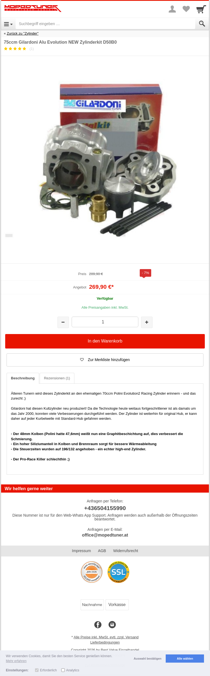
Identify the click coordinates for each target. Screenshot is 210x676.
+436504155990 (105, 508)
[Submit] (202, 23)
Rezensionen (57, 378)
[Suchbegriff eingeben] (105, 24)
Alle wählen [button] (185, 658)
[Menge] (105, 322)
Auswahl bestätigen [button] (147, 658)
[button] (105, 360)
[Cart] (201, 9)
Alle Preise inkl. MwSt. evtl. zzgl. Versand (106, 637)
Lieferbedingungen (105, 642)
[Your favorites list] (186, 9)
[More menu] (172, 9)
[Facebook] (98, 625)
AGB (102, 551)
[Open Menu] (8, 24)
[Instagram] (112, 625)
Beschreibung (23, 378)
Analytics (72, 670)
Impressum (81, 551)
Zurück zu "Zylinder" (23, 33)
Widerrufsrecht (125, 551)
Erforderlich (48, 670)
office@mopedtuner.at (105, 535)
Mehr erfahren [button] (16, 661)
